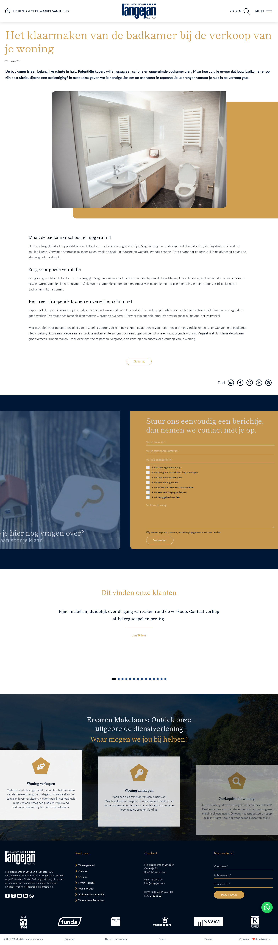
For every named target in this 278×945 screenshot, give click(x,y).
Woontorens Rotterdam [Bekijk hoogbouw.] (91, 900)
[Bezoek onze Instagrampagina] (13, 896)
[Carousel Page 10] (150, 679)
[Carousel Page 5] (130, 679)
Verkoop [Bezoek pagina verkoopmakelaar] (82, 877)
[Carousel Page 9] (146, 679)
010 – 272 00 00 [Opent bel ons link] (153, 879)
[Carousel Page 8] (142, 679)
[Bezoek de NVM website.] (23, 922)
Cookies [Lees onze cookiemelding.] (208, 939)
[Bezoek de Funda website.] (69, 921)
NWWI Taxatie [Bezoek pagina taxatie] (86, 882)
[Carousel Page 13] (161, 679)
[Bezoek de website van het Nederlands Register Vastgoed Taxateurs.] (255, 922)
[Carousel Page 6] (134, 679)
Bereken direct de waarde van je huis (40, 11)
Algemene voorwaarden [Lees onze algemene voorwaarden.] (116, 939)
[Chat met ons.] (31, 896)
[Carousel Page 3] (122, 679)
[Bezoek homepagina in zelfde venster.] (20, 857)
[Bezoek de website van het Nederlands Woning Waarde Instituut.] (208, 921)
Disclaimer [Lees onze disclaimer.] (69, 939)
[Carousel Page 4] (126, 679)
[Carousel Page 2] (119, 679)
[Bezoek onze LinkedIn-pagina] (25, 896)
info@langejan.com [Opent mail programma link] (154, 883)
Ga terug (139, 361)
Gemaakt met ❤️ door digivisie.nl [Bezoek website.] (254, 939)
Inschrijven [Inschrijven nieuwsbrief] (229, 894)
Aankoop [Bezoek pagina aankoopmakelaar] (83, 871)
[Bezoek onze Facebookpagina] (7, 896)
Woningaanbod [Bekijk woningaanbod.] (86, 865)
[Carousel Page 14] (165, 679)
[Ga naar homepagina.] (139, 11)
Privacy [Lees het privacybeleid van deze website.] (162, 939)
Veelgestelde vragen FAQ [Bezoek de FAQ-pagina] (91, 894)
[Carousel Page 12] (158, 679)
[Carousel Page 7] (138, 679)
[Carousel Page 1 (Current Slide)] (114, 679)
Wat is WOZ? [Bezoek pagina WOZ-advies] (85, 888)
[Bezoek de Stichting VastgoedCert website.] (162, 921)
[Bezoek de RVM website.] (115, 921)
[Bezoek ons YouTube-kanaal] (19, 896)
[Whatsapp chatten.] (267, 907)
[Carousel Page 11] (154, 679)
